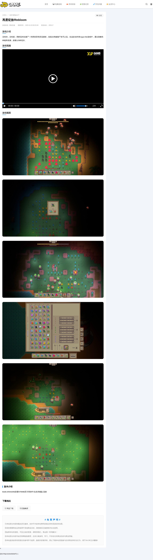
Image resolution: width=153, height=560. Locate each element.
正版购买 (24, 508)
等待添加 (70, 4)
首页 (46, 4)
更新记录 (84, 4)
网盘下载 (9, 508)
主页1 (4, 15)
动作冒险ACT (14, 15)
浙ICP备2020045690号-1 (9, 554)
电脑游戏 (57, 4)
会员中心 (111, 4)
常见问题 (97, 4)
